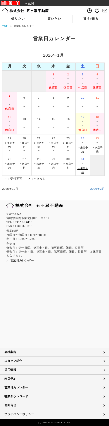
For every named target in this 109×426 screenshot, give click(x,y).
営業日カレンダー (16, 387)
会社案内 (10, 352)
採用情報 (10, 369)
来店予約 (10, 378)
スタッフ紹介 (13, 360)
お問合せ (10, 405)
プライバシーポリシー (19, 414)
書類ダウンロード (16, 396)
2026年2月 (97, 188)
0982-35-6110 (23, 222)
